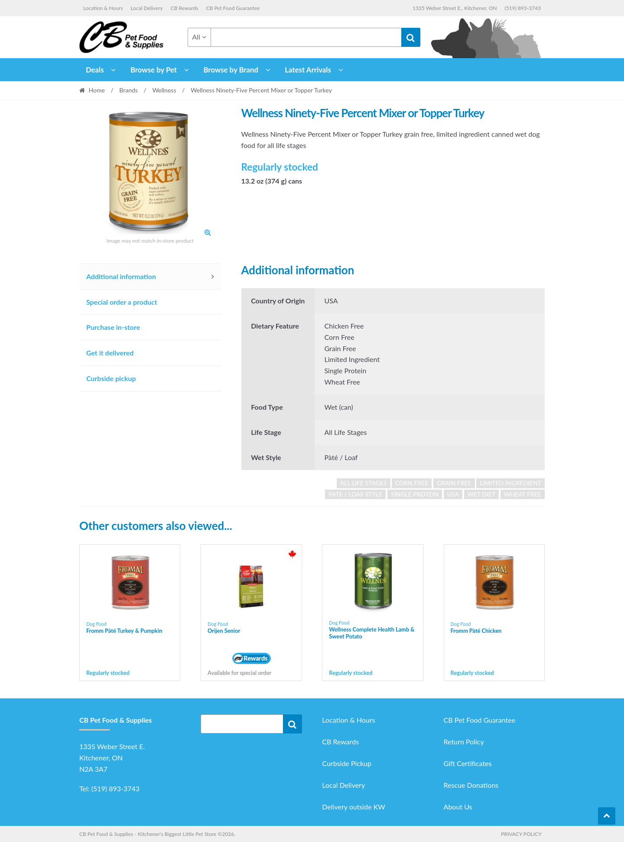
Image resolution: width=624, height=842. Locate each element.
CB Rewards (184, 8)
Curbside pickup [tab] (111, 378)
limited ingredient (510, 483)
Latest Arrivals (308, 69)
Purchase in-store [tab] (113, 327)
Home (97, 90)
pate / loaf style (355, 494)
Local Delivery (147, 8)
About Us (458, 807)
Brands (128, 90)
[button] (208, 232)
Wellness (164, 90)
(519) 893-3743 (523, 8)
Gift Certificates (468, 763)
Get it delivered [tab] (110, 353)
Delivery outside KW (353, 807)
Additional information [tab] (121, 276)
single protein (415, 494)
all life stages (363, 483)
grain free (454, 483)
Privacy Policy (521, 834)
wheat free (522, 494)
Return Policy (464, 741)
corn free (411, 483)
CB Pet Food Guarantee (233, 8)
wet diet (482, 494)
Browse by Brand (230, 69)
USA (453, 494)
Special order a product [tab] (121, 302)
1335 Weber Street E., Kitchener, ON (455, 8)
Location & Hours (103, 8)
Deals (95, 69)
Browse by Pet (153, 69)
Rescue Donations (471, 785)
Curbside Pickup (346, 763)
